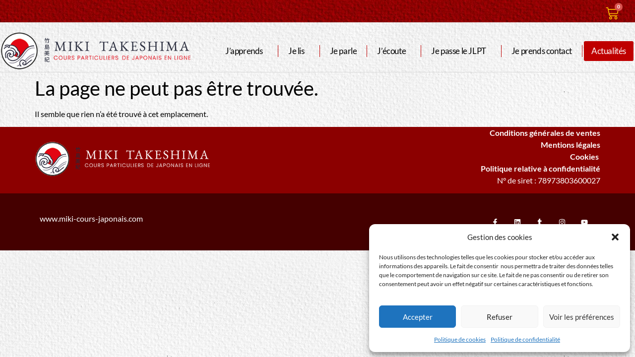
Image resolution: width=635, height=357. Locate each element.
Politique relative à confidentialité (540, 168)
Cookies (585, 156)
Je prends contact (541, 51)
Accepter (418, 316)
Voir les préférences (581, 316)
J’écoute (394, 51)
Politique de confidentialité (525, 339)
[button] (615, 237)
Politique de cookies (460, 339)
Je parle (343, 51)
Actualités (608, 51)
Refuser (499, 316)
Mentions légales (570, 144)
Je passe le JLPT (461, 51)
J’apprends (246, 51)
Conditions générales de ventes (545, 132)
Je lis (299, 51)
